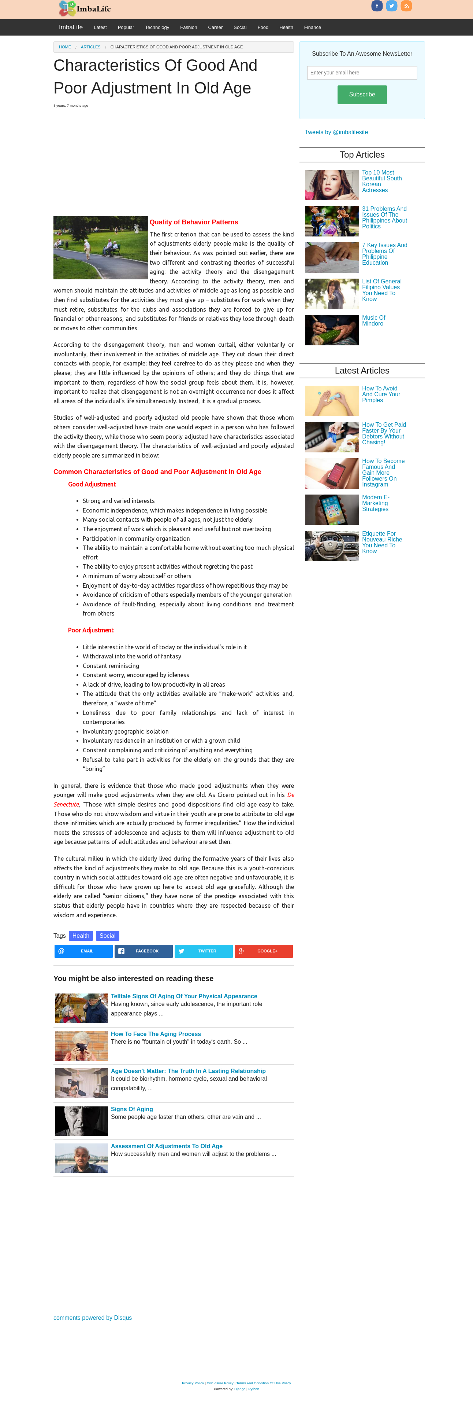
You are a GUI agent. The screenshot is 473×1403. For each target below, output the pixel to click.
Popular (126, 27)
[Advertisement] (173, 159)
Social (240, 27)
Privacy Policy (193, 1383)
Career (215, 27)
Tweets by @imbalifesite (336, 132)
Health (286, 27)
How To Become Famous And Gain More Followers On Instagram (383, 473)
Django (239, 1389)
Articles (91, 47)
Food (263, 27)
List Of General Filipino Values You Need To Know (382, 290)
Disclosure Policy (220, 1383)
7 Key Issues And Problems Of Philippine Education (384, 254)
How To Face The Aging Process (156, 1034)
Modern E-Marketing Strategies (376, 503)
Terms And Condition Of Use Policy (263, 1383)
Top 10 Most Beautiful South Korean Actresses (382, 181)
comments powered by (92, 1318)
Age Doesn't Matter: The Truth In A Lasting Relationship (188, 1071)
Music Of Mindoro (373, 321)
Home (65, 47)
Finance (312, 27)
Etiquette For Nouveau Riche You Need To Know (382, 542)
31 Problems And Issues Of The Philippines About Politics (384, 217)
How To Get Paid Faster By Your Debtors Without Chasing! (384, 433)
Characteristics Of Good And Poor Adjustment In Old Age (177, 47)
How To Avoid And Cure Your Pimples (381, 394)
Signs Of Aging (132, 1109)
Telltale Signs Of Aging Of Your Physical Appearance (184, 996)
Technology (157, 27)
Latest (100, 27)
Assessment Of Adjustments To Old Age (167, 1146)
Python (253, 1389)
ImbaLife (71, 27)
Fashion (188, 27)
